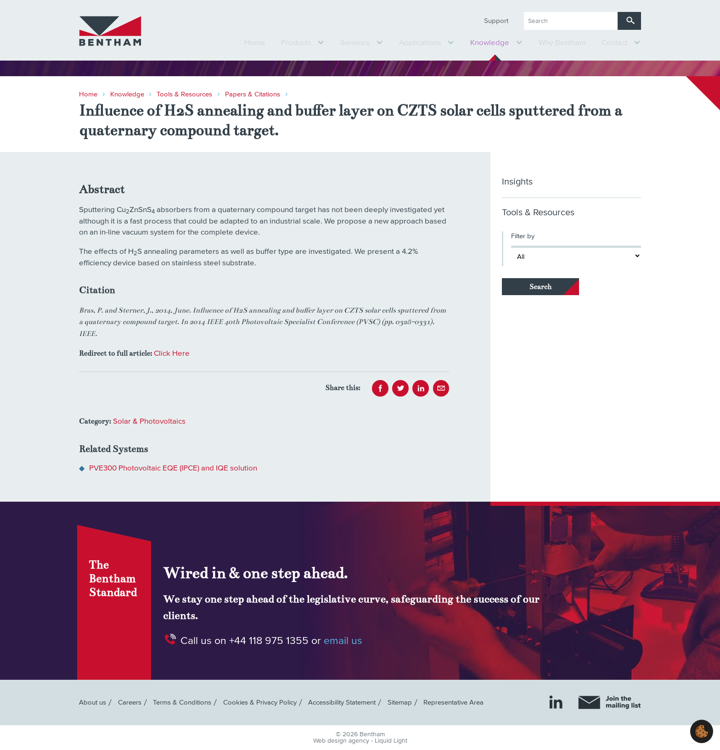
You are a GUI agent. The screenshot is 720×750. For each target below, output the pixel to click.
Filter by (522, 236)
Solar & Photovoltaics (149, 421)
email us (343, 640)
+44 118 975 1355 (269, 640)
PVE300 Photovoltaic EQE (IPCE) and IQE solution (173, 468)
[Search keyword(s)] (571, 21)
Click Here (172, 354)
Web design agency (342, 741)
